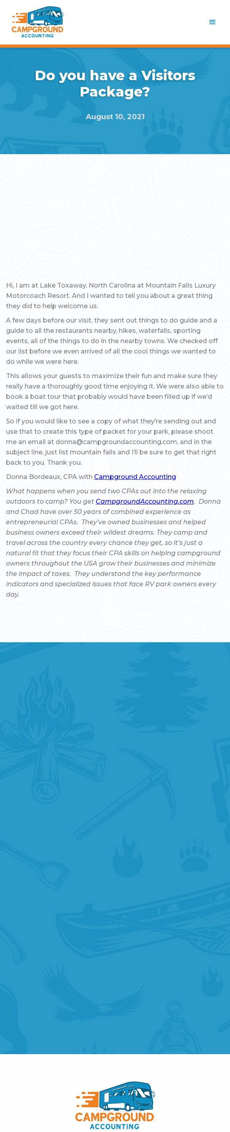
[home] (38, 22)
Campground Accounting (135, 477)
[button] (212, 22)
